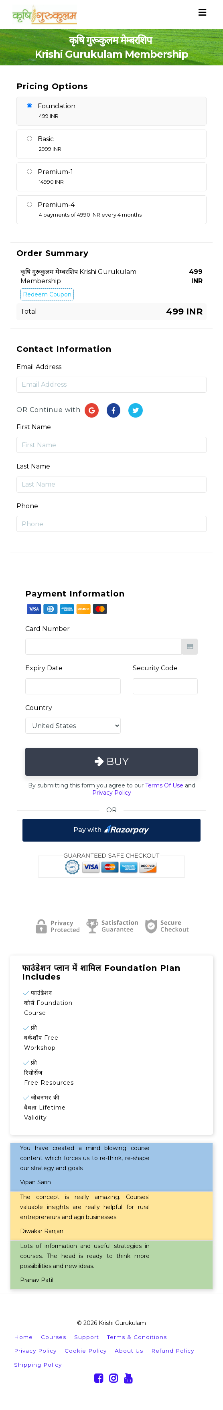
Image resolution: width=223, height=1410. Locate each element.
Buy (112, 761)
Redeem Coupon (47, 294)
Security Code (155, 668)
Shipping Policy (38, 1364)
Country (38, 708)
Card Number (47, 629)
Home (23, 1337)
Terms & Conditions (137, 1337)
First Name (33, 427)
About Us (129, 1350)
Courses (53, 1337)
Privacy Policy (111, 792)
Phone (27, 506)
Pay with (111, 829)
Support (86, 1337)
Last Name (33, 466)
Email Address (38, 367)
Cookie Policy (86, 1350)
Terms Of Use (164, 785)
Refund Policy (172, 1350)
